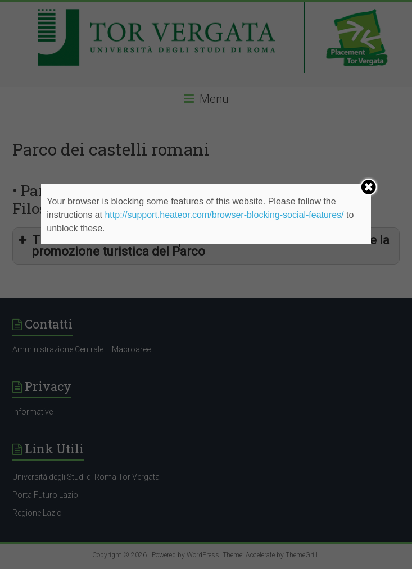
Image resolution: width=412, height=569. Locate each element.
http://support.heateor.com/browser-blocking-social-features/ (224, 215)
